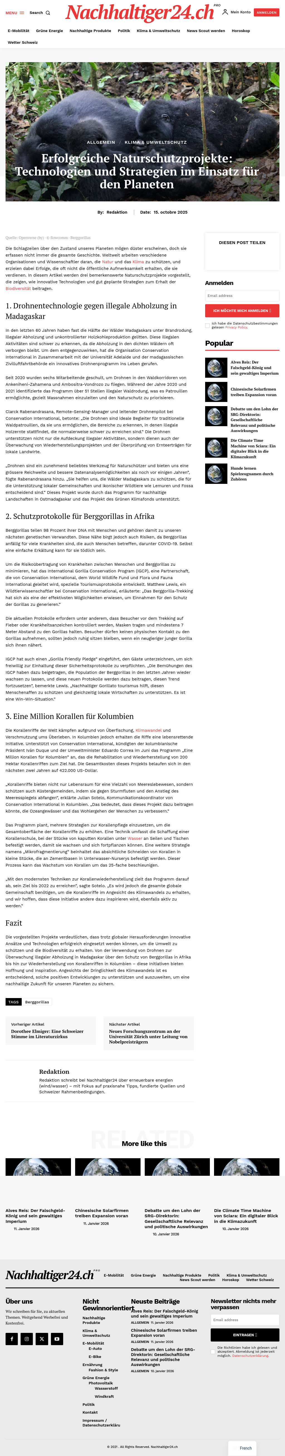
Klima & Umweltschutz (156, 142)
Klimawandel (148, 730)
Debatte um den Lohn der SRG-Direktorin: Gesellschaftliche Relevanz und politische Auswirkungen (254, 414)
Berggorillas (37, 1002)
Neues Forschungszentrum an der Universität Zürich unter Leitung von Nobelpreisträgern (148, 1037)
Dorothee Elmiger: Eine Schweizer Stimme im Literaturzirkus (47, 1034)
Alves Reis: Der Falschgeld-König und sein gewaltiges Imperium (252, 366)
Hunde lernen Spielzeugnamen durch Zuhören (249, 463)
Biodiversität (18, 288)
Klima (138, 261)
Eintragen (245, 1331)
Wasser (134, 838)
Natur (107, 261)
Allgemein (101, 142)
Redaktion (117, 212)
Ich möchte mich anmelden (242, 310)
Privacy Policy (236, 326)
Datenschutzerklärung (250, 1351)
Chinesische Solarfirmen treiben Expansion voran (250, 390)
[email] (242, 295)
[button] (41, 12)
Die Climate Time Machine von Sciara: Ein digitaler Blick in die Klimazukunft (254, 438)
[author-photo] (9, 1222)
